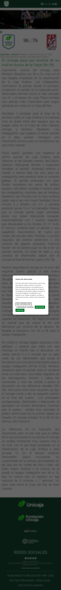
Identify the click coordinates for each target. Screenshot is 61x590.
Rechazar (40, 307)
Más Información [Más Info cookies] (24, 304)
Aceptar (20, 310)
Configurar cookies (25, 307)
